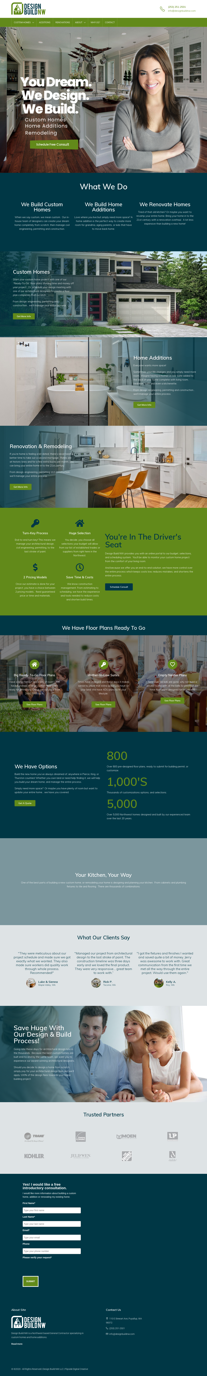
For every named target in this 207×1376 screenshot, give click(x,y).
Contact (110, 22)
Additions (44, 22)
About (78, 22)
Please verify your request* (37, 1257)
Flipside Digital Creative (76, 1369)
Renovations (62, 22)
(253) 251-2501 (177, 6)
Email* (26, 1230)
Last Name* (29, 1216)
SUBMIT (30, 1281)
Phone (26, 1244)
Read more (16, 1344)
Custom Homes (22, 22)
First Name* (29, 1203)
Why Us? (95, 22)
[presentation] (47, 1268)
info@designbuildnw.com (182, 10)
